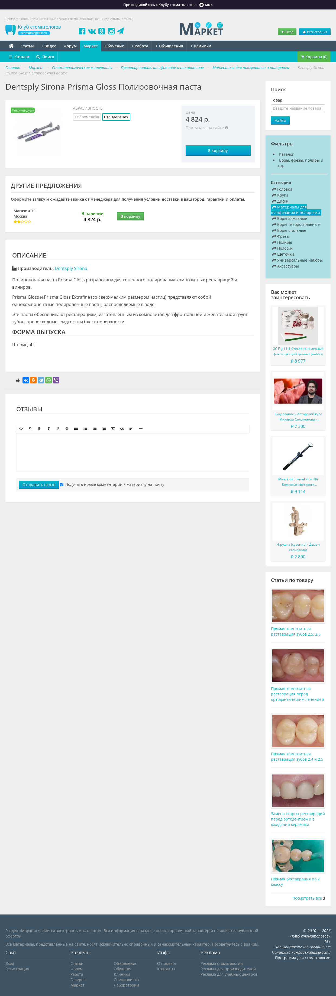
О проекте (166, 963)
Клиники (201, 45)
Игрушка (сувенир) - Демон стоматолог (298, 547)
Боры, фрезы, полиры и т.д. (300, 163)
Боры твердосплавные (296, 224)
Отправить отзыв (38, 484)
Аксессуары (285, 266)
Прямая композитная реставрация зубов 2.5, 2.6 (296, 631)
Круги (280, 195)
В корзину (218, 150)
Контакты (166, 968)
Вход (287, 32)
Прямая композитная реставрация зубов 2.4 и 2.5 (297, 756)
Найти (280, 120)
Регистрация (315, 32)
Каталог (19, 56)
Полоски (282, 248)
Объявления (169, 45)
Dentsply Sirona (71, 268)
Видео (49, 45)
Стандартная (116, 116)
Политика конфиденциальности (301, 952)
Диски (280, 201)
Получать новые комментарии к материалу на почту (112, 484)
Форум (70, 45)
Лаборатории (126, 985)
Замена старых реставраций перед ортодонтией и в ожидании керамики (298, 819)
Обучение (114, 45)
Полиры (282, 242)
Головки (282, 189)
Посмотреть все (307, 898)
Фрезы (281, 236)
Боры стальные (289, 230)
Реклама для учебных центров (229, 974)
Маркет (90, 45)
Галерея (78, 979)
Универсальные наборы (297, 260)
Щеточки (283, 254)
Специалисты (126, 979)
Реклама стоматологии (222, 963)
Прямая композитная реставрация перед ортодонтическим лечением (297, 694)
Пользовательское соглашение (302, 946)
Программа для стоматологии (303, 957)
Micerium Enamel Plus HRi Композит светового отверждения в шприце (298, 482)
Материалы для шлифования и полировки (295, 209)
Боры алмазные (289, 218)
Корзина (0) (314, 56)
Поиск (45, 56)
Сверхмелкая (87, 116)
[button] (20, 428)
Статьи (27, 45)
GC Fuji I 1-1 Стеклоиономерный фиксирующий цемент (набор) (298, 351)
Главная (12, 67)
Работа (140, 45)
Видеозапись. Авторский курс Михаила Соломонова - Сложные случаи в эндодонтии (298, 417)
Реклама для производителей (228, 968)
